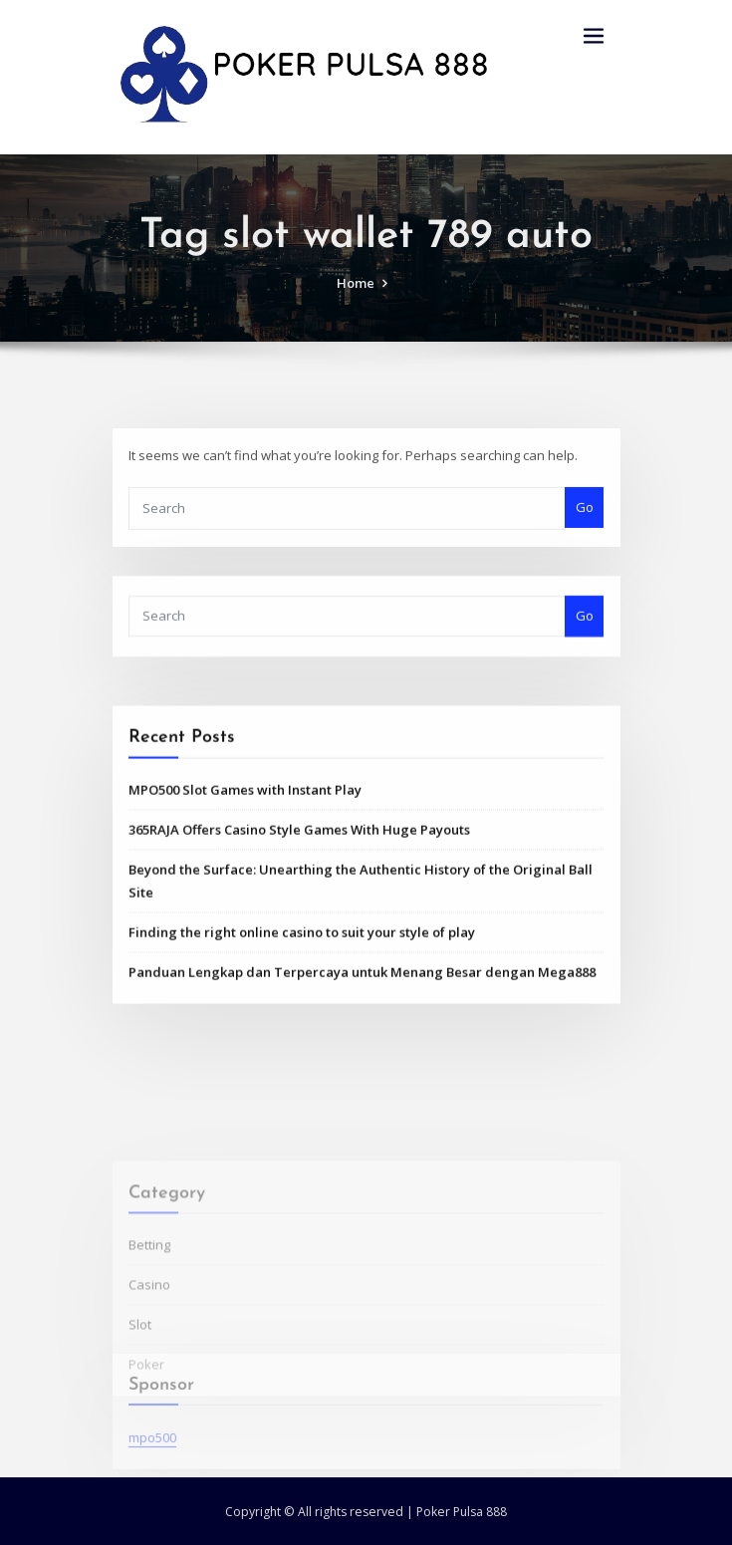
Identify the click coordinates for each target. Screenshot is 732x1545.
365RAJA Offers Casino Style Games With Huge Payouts (299, 901)
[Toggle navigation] (593, 36)
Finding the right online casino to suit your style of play (301, 1004)
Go (585, 536)
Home (355, 304)
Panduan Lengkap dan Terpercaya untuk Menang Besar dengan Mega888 (362, 1044)
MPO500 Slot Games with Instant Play (245, 862)
